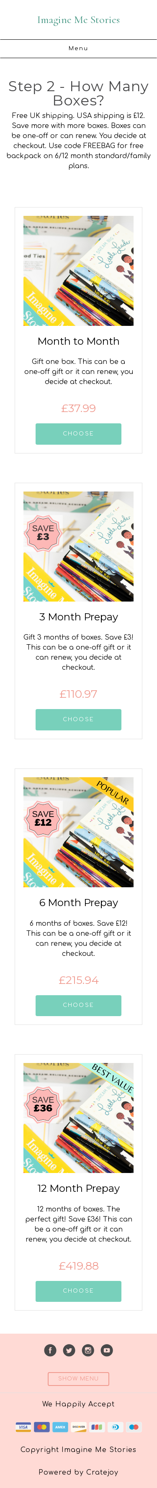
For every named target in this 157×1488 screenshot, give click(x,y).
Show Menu (78, 1379)
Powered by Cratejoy (78, 1472)
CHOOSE (78, 434)
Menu (79, 48)
